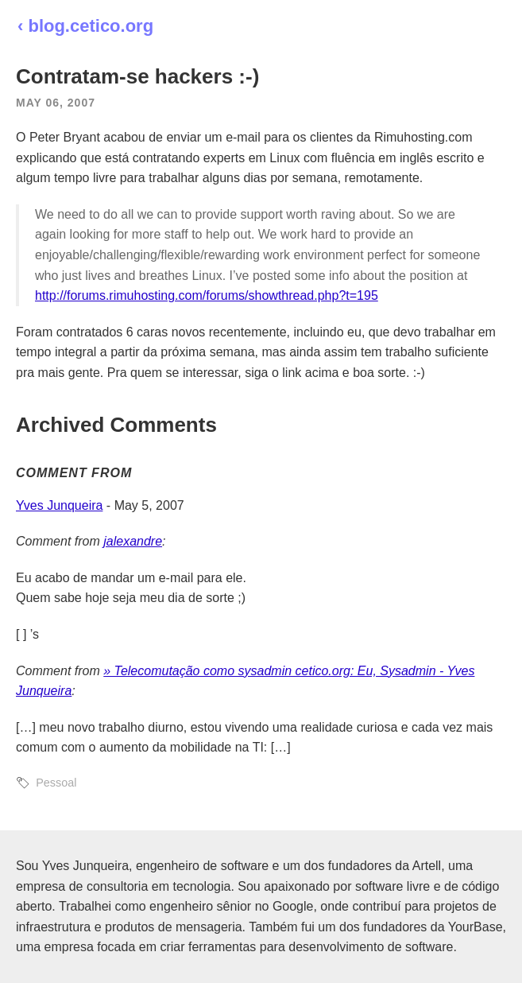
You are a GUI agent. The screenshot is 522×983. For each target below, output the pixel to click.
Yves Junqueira (59, 505)
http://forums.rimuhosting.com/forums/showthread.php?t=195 (206, 295)
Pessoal (56, 782)
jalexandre (132, 541)
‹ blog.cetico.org (85, 26)
